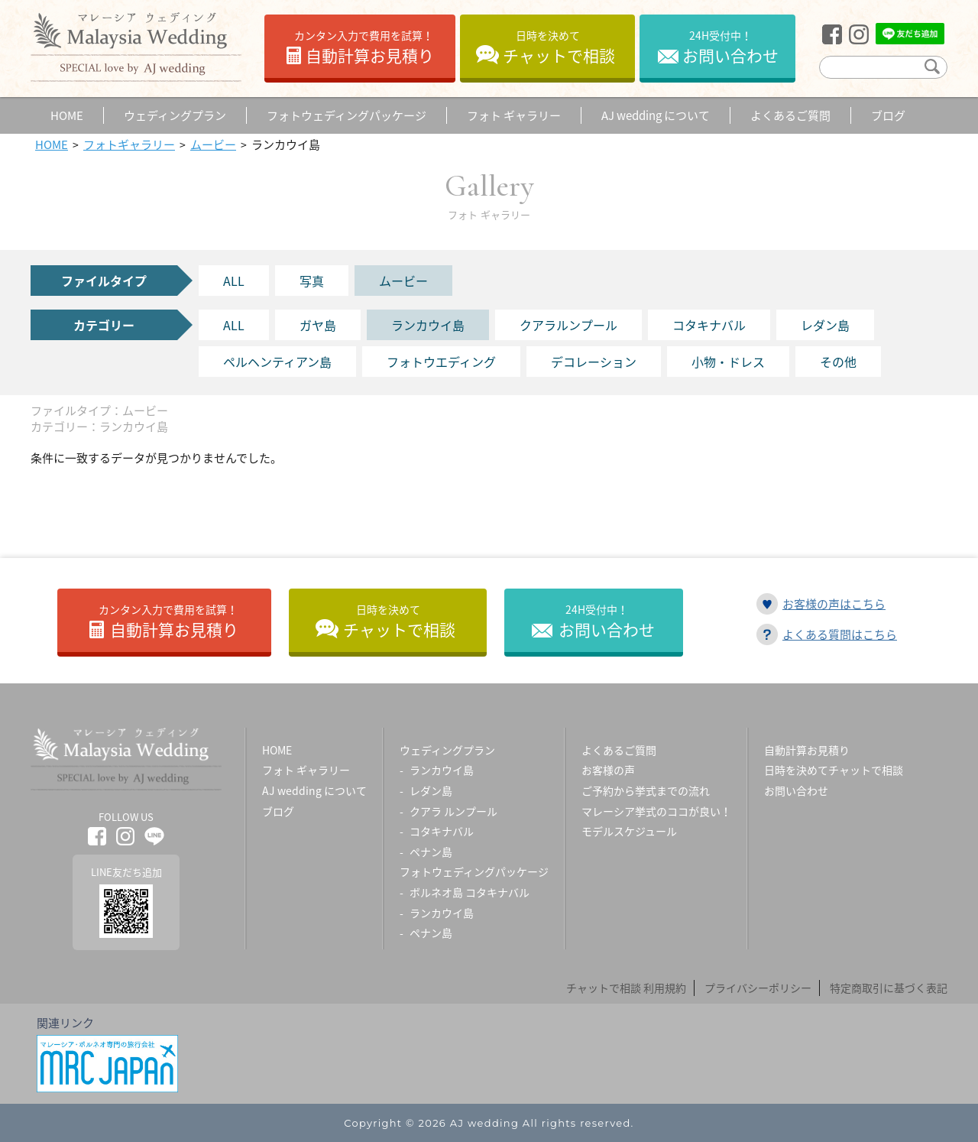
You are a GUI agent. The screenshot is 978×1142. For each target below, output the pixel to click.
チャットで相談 (559, 47)
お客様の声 (608, 770)
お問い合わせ (730, 47)
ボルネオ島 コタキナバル (469, 892)
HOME (277, 750)
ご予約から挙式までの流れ (645, 791)
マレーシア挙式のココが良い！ (656, 811)
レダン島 (825, 325)
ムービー (403, 280)
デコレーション (593, 361)
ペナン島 (431, 852)
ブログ (278, 811)
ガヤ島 (318, 325)
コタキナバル (709, 325)
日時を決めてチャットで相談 (833, 770)
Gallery (489, 194)
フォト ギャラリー (306, 770)
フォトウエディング (441, 361)
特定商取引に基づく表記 (888, 987)
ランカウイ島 (428, 325)
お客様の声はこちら (834, 603)
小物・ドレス (728, 361)
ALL (233, 280)
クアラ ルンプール (453, 811)
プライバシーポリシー (757, 987)
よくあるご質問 (618, 750)
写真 (312, 280)
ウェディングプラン (447, 750)
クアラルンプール (568, 325)
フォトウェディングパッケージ (474, 872)
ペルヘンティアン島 (277, 361)
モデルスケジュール (629, 831)
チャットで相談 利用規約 (626, 987)
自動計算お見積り (364, 47)
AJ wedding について (314, 791)
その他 (838, 361)
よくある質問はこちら (839, 634)
